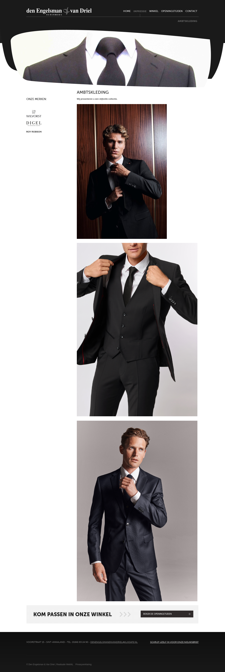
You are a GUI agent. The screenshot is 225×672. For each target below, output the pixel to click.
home (127, 11)
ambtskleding (187, 21)
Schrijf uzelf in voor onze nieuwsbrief (174, 642)
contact (191, 11)
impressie (139, 11)
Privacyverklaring (83, 664)
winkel (153, 11)
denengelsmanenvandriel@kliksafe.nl (114, 642)
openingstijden (172, 11)
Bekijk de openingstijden (157, 614)
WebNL (69, 664)
